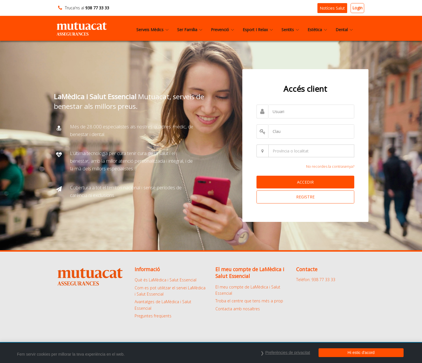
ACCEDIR (305, 182)
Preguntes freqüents (153, 316)
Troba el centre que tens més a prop (249, 300)
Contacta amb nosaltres (237, 308)
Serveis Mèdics (152, 29)
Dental (344, 29)
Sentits (290, 29)
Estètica (317, 29)
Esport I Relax (258, 29)
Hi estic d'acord (360, 352)
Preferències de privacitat (287, 352)
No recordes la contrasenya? (330, 166)
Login (357, 7)
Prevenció (222, 29)
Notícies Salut (332, 8)
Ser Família (189, 29)
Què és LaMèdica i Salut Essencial (165, 280)
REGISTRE (305, 196)
